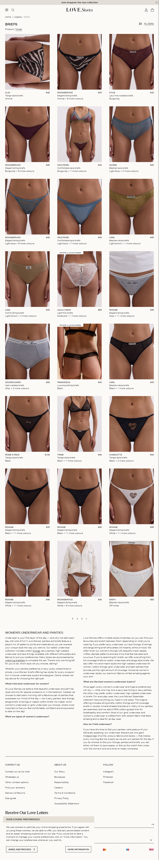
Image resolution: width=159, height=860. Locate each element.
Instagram (108, 770)
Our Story (59, 770)
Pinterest (108, 776)
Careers (58, 787)
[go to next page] (86, 618)
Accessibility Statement (66, 803)
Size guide (10, 797)
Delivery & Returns (15, 792)
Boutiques (59, 776)
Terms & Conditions (64, 792)
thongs (36, 650)
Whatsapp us (12, 776)
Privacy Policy (61, 797)
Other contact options (16, 781)
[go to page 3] (82, 618)
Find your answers (15, 787)
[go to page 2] (77, 618)
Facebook (108, 781)
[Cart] (152, 9)
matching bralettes (15, 659)
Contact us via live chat (17, 770)
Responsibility (61, 781)
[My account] (146, 9)
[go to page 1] (72, 618)
